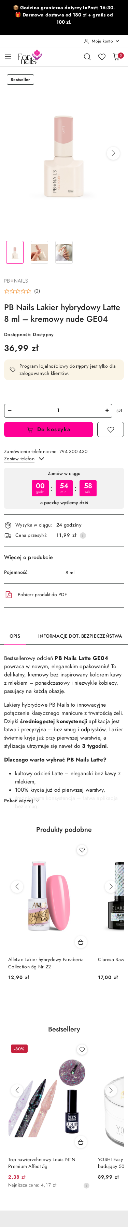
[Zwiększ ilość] (107, 410)
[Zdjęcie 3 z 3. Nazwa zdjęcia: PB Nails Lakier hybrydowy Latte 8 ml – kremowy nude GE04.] (64, 252)
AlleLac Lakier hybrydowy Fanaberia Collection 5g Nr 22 (46, 963)
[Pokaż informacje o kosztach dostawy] (83, 535)
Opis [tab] (15, 636)
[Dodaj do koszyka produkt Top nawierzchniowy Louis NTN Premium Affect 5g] (81, 1142)
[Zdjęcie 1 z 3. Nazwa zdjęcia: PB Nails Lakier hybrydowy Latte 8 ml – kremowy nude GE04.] (15, 252)
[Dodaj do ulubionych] (110, 429)
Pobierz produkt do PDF (35, 595)
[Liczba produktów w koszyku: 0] (116, 56)
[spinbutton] (58, 410)
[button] (113, 153)
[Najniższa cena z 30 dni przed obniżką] (86, 1185)
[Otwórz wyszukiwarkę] (87, 56)
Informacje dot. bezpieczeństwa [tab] (80, 636)
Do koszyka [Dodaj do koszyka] (49, 429)
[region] (64, 488)
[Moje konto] (102, 41)
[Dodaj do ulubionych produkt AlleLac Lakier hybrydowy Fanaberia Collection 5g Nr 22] (82, 850)
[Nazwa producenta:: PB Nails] (16, 280)
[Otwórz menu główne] (8, 56)
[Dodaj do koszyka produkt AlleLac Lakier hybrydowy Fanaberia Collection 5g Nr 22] (81, 942)
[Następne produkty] (111, 886)
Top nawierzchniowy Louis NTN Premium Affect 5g (41, 1163)
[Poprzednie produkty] (17, 886)
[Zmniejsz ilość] (9, 410)
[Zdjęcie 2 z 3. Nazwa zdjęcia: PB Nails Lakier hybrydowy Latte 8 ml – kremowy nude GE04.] (40, 252)
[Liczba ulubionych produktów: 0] (101, 56)
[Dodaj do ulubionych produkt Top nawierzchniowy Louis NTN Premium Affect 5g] (82, 1050)
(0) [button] (37, 291)
